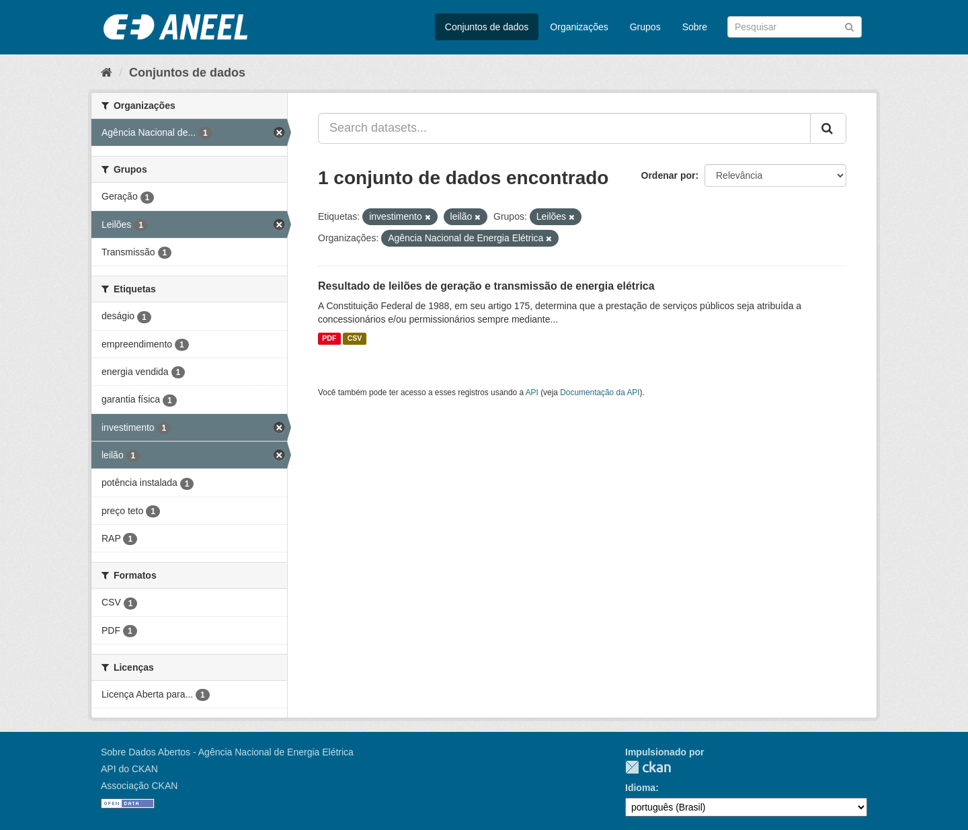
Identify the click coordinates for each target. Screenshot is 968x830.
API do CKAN (129, 768)
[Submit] (849, 26)
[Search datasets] (794, 27)
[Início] (106, 72)
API (532, 392)
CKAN (648, 767)
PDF (329, 339)
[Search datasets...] (564, 128)
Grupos (645, 27)
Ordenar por (668, 175)
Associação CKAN (139, 785)
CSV (355, 339)
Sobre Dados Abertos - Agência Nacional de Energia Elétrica (227, 752)
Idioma (640, 787)
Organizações (579, 27)
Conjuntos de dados (487, 27)
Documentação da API (599, 392)
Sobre (694, 27)
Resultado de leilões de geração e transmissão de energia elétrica (486, 286)
